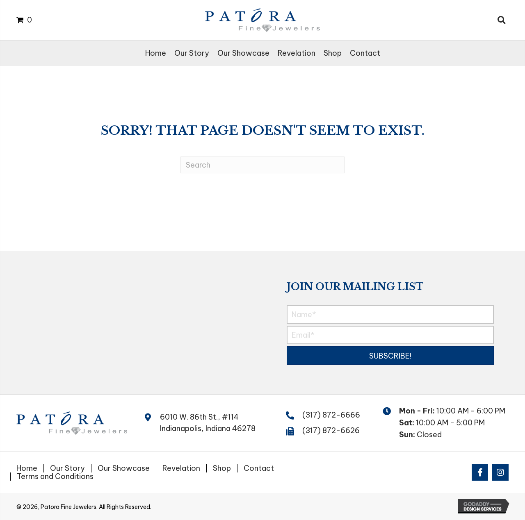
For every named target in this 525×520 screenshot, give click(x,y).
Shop (222, 468)
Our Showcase (124, 468)
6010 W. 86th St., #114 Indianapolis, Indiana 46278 (208, 423)
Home (26, 468)
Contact (259, 468)
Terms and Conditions (55, 476)
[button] (390, 355)
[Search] (262, 165)
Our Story (67, 468)
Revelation (181, 468)
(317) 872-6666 (331, 415)
